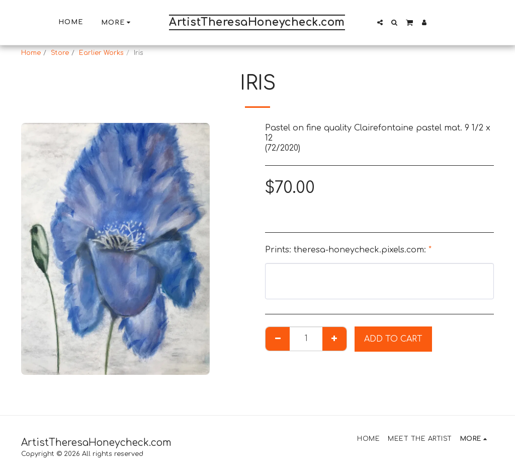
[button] (380, 22)
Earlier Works (101, 52)
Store (60, 52)
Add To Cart (393, 339)
